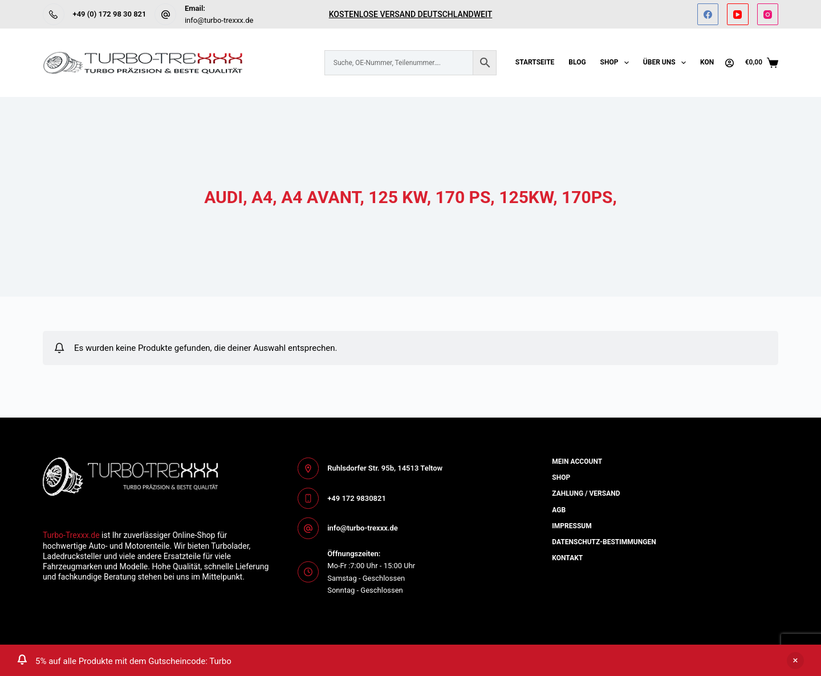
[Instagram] (768, 14)
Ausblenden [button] (795, 660)
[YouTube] (738, 14)
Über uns (666, 63)
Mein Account (577, 461)
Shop (616, 63)
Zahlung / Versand (586, 493)
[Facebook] (708, 14)
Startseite (535, 62)
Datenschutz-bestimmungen (604, 542)
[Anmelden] (729, 63)
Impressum (571, 526)
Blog (577, 62)
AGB (559, 510)
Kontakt (567, 558)
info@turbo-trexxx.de (219, 20)
